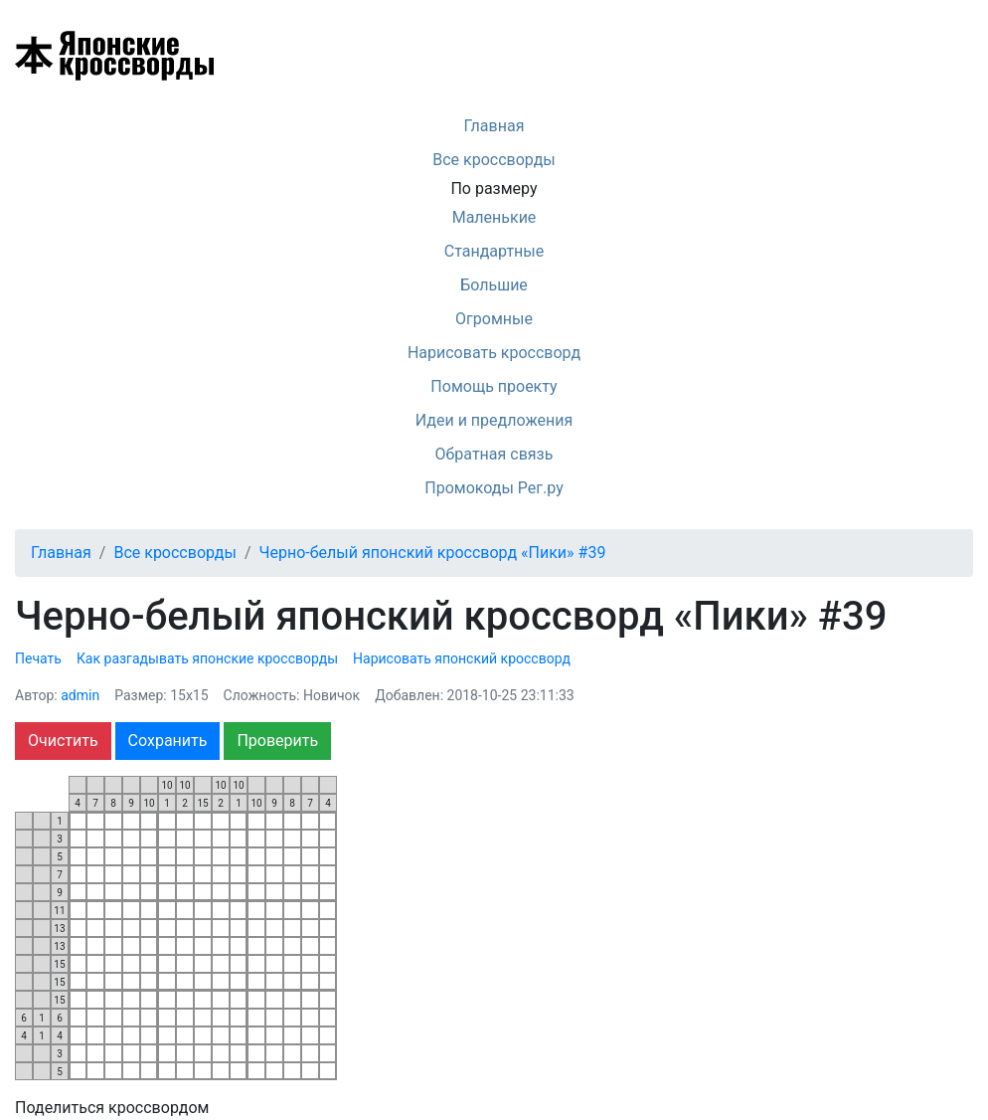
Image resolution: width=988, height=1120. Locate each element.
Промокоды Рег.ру (494, 487)
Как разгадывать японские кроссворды (207, 658)
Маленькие (494, 217)
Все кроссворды (494, 159)
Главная (494, 125)
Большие (494, 285)
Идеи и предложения (494, 420)
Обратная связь (494, 454)
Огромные (494, 318)
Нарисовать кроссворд (494, 352)
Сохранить (168, 740)
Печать (38, 658)
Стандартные (494, 251)
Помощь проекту (493, 386)
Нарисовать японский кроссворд (462, 658)
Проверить (277, 740)
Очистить (63, 740)
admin (80, 695)
